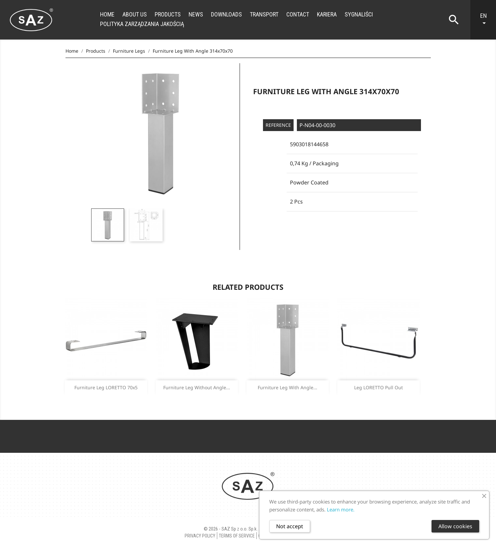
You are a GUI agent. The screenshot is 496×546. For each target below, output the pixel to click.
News (196, 14)
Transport (264, 14)
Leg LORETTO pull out (378, 387)
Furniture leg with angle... (287, 387)
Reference (278, 125)
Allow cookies (455, 526)
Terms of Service (237, 535)
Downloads (226, 14)
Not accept (289, 526)
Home (107, 14)
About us (134, 14)
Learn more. (340, 509)
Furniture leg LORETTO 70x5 (106, 387)
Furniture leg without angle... (196, 387)
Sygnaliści (359, 14)
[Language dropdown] (486, 20)
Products (168, 14)
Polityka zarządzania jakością (142, 23)
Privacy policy (200, 535)
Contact (297, 14)
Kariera (327, 14)
